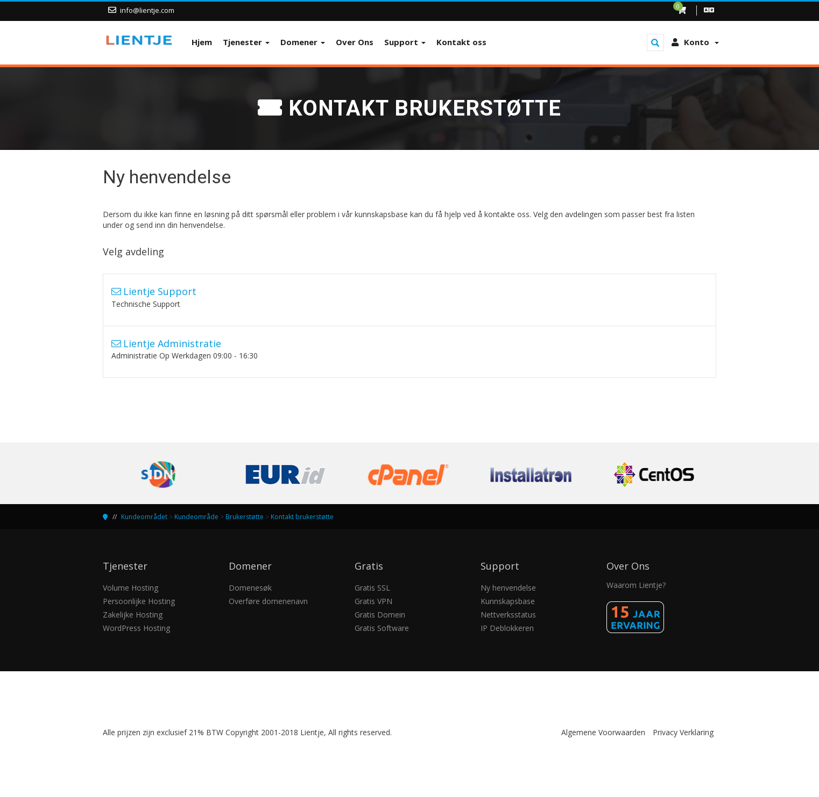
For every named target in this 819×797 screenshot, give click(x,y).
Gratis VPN (373, 601)
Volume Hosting (130, 588)
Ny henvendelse (508, 588)
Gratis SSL (372, 588)
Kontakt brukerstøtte (302, 516)
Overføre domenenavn (268, 601)
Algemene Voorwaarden (603, 732)
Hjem (202, 42)
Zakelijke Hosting (133, 614)
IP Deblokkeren (507, 628)
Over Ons (354, 42)
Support (405, 42)
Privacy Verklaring (683, 732)
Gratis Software (382, 628)
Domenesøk (250, 588)
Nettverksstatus (508, 614)
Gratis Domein (380, 614)
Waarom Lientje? (636, 585)
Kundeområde (196, 516)
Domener (302, 42)
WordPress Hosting (136, 628)
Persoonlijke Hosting (139, 601)
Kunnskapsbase (508, 601)
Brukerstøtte (244, 516)
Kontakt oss (461, 42)
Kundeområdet (144, 516)
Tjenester (246, 42)
